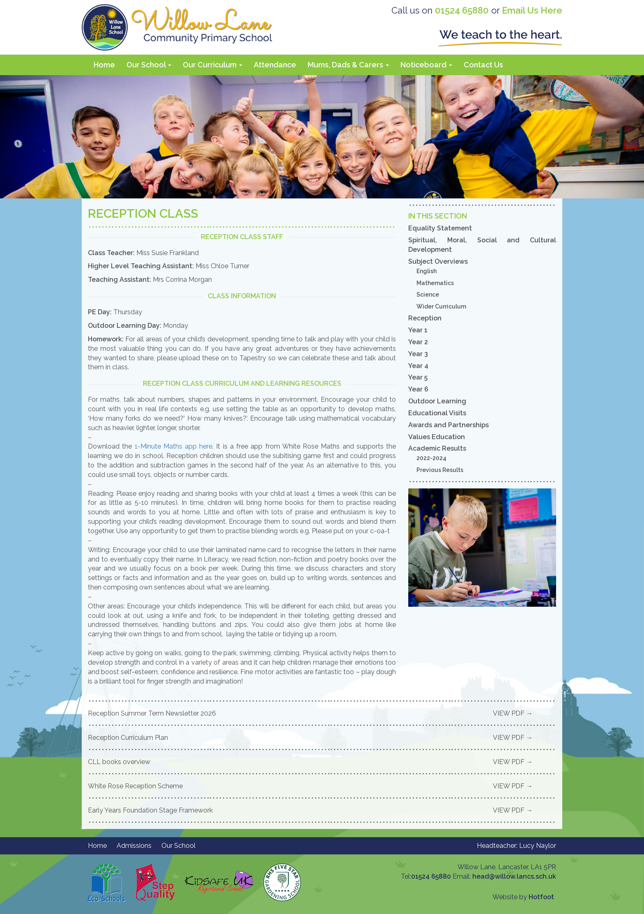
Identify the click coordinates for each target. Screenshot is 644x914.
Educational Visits (437, 413)
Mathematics (435, 283)
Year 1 (418, 330)
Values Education (436, 437)
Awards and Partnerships (448, 425)
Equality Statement (440, 228)
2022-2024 (431, 458)
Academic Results (437, 448)
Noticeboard (426, 64)
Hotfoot (541, 897)
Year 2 (418, 342)
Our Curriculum (212, 64)
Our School (148, 64)
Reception (425, 318)
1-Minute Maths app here (174, 446)
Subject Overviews (438, 261)
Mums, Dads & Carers (348, 64)
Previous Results (439, 470)
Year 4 (418, 366)
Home (104, 64)
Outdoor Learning (437, 401)
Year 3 (418, 354)
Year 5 (418, 377)
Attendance (275, 64)
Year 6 (418, 389)
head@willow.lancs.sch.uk (514, 876)
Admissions (134, 846)
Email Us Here (532, 10)
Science (427, 294)
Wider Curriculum (441, 306)
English (426, 271)
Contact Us (483, 64)
